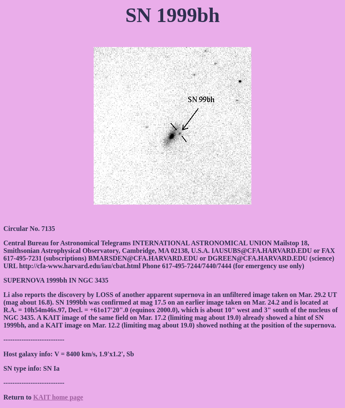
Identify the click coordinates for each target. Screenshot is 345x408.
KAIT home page (58, 397)
